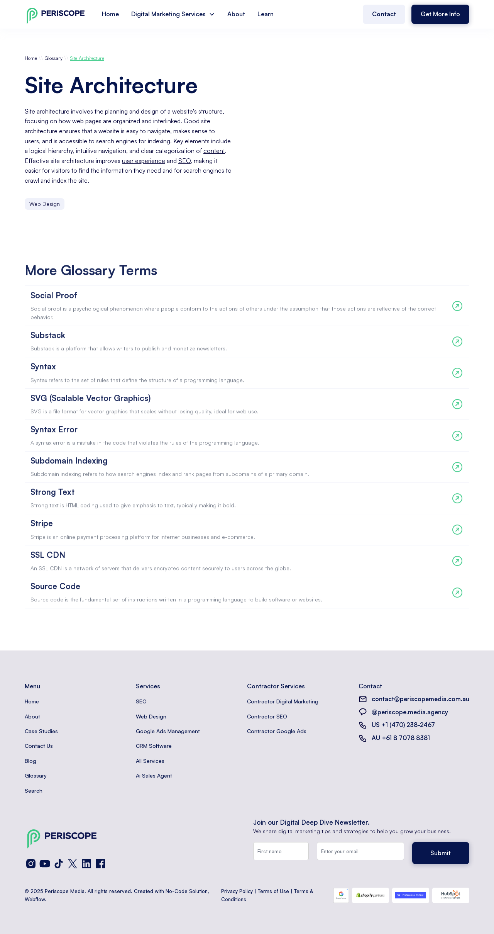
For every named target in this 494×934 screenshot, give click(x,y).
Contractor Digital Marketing (282, 701)
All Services (150, 760)
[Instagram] (31, 864)
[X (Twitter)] (72, 864)
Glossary (54, 58)
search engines (116, 141)
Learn (265, 14)
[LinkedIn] (86, 864)
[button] (173, 14)
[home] (55, 14)
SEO (184, 161)
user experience (143, 161)
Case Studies (41, 731)
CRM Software (154, 745)
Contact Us (39, 745)
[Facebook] (100, 864)
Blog (30, 760)
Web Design (151, 716)
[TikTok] (58, 864)
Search (33, 790)
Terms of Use (273, 891)
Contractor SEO (267, 716)
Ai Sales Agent (154, 775)
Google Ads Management (168, 731)
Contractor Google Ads (276, 731)
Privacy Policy (237, 891)
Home (110, 14)
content (214, 151)
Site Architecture (87, 58)
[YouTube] (45, 864)
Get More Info (440, 14)
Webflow (35, 899)
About (236, 14)
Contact (384, 14)
